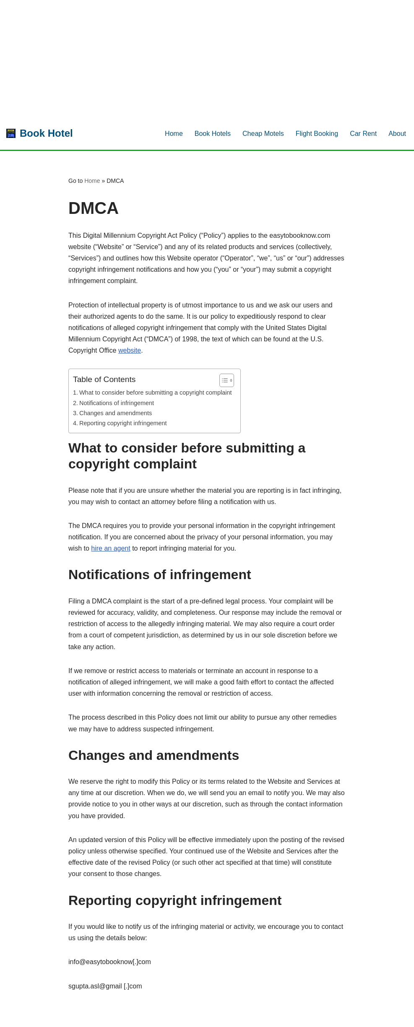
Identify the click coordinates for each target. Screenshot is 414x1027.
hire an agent (110, 548)
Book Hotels (213, 133)
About (397, 133)
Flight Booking (317, 133)
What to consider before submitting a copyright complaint (155, 392)
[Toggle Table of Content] (222, 380)
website (129, 350)
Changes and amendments (115, 413)
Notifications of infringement (116, 403)
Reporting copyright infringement (123, 423)
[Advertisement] (203, 58)
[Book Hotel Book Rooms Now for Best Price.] (39, 133)
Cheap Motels (263, 133)
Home (174, 133)
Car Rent (363, 133)
